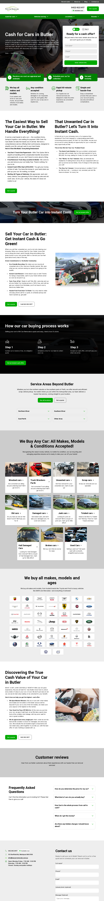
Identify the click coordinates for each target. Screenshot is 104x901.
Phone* (57, 871)
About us (77, 2)
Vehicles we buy (40, 16)
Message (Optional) (61, 895)
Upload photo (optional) (63, 887)
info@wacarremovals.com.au (18, 858)
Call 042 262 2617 (26, 304)
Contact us (95, 2)
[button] (11, 16)
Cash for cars (10, 16)
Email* (57, 879)
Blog (85, 2)
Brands (94, 16)
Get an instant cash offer (15, 363)
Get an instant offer (82, 212)
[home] (12, 9)
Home (6, 53)
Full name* (58, 863)
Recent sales (65, 2)
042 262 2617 (25, 737)
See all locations (45, 400)
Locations (69, 16)
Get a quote (93, 9)
